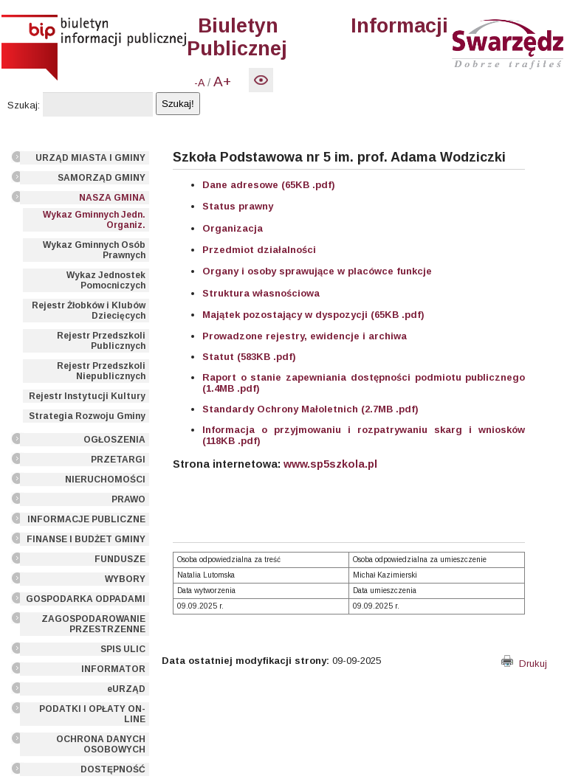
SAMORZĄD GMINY (101, 178)
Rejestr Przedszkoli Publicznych (101, 340)
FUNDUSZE (119, 559)
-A (199, 83)
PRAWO (128, 499)
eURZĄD (126, 689)
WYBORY (125, 579)
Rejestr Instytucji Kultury (87, 396)
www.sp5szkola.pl (330, 464)
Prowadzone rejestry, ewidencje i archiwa (304, 336)
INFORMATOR (113, 669)
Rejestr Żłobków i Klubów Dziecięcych (88, 310)
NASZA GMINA (112, 198)
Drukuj (524, 663)
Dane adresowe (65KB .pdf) (268, 184)
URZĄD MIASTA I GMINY (90, 158)
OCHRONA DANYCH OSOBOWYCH (100, 744)
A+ (222, 81)
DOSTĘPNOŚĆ (112, 769)
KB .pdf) (241, 440)
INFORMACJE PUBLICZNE (86, 519)
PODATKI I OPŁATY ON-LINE (92, 714)
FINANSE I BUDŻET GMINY (86, 539)
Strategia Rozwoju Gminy (87, 416)
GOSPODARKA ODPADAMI (85, 599)
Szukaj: (23, 105)
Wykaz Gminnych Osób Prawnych (94, 250)
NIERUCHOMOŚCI (105, 479)
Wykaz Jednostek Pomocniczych (105, 280)
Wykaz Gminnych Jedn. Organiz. (94, 220)
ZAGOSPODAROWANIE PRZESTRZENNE (93, 624)
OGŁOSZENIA (114, 439)
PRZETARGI (118, 459)
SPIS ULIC (122, 649)
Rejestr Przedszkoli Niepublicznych (101, 371)
